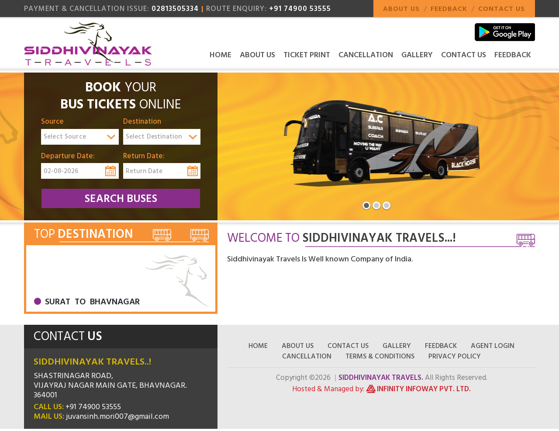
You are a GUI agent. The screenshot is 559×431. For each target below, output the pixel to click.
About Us (401, 8)
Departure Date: (68, 156)
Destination (142, 122)
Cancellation (365, 55)
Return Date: (144, 156)
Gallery (417, 55)
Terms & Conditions (379, 356)
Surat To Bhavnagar (92, 307)
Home (220, 55)
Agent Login (492, 346)
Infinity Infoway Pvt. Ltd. (424, 389)
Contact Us (501, 8)
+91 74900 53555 (300, 9)
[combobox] (80, 137)
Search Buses (121, 199)
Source (52, 122)
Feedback (449, 8)
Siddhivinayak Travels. (380, 378)
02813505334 (175, 9)
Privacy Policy (454, 356)
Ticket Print (306, 55)
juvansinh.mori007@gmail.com (117, 416)
